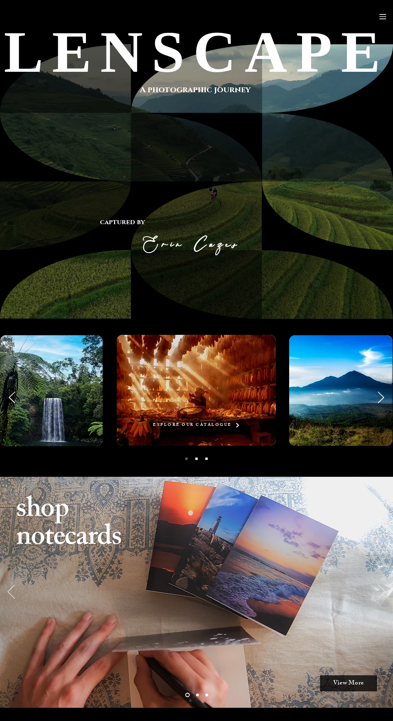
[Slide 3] (206, 695)
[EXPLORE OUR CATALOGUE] (196, 425)
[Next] (381, 592)
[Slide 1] (197, 695)
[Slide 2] (187, 695)
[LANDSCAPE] (196, 459)
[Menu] (382, 16)
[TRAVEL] (186, 459)
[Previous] (11, 592)
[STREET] (206, 459)
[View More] (348, 683)
